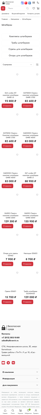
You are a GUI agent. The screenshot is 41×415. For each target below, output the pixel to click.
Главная (5, 19)
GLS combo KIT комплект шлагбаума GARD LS (10, 95)
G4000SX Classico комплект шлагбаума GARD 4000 (10, 175)
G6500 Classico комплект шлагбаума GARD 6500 (10, 215)
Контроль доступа (33, 13)
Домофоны (5, 13)
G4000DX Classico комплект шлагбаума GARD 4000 (30, 135)
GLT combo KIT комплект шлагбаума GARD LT (30, 175)
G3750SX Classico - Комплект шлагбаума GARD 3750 (10, 135)
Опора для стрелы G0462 (10, 254)
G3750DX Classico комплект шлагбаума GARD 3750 (30, 95)
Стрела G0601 (10, 291)
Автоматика (15, 19)
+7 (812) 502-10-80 (11, 337)
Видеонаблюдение (18, 13)
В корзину (7, 105)
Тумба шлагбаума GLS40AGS (30, 292)
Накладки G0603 (30, 253)
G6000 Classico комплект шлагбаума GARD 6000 (30, 215)
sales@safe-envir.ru (10, 340)
